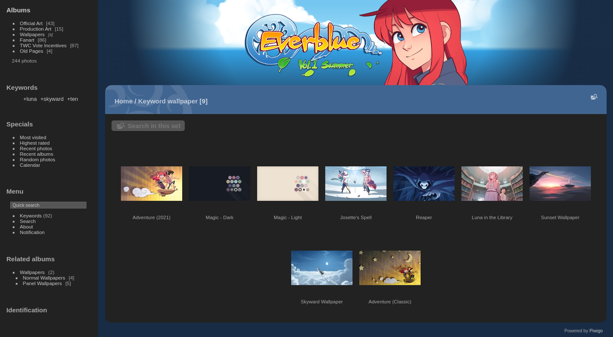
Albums (18, 10)
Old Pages (31, 51)
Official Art (31, 23)
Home (124, 101)
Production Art (36, 28)
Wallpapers (32, 34)
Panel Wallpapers (42, 283)
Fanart (27, 40)
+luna (30, 99)
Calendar (30, 165)
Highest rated (35, 143)
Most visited (33, 137)
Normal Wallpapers (44, 277)
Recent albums (36, 154)
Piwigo (596, 330)
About (26, 226)
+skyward (51, 99)
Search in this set (154, 125)
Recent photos (36, 148)
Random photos (37, 159)
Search (28, 221)
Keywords (31, 215)
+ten (72, 99)
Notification (32, 232)
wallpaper (183, 101)
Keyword (152, 101)
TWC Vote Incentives (43, 45)
